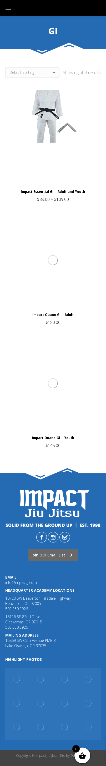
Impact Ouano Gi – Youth (53, 437)
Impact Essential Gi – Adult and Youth (53, 191)
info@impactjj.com (21, 582)
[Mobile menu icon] (8, 8)
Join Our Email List (52, 554)
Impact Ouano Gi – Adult (53, 314)
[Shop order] (32, 72)
